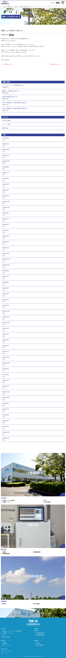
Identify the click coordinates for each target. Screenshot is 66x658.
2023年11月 (6, 259)
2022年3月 (5, 345)
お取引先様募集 (36, 603)
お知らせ (16, 6)
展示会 (4, 128)
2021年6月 (5, 374)
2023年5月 (5, 288)
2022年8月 (5, 328)
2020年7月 (5, 409)
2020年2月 (5, 426)
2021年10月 (6, 363)
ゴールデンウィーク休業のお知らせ (13, 85)
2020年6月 (5, 415)
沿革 (45, 500)
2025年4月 (5, 184)
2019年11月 (6, 438)
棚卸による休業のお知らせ (12, 30)
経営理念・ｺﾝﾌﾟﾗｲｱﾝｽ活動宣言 (8, 500)
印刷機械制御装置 (37, 552)
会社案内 (3, 628)
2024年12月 (6, 196)
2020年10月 (6, 397)
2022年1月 (5, 351)
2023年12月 (6, 253)
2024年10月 (6, 207)
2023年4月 (5, 294)
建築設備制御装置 (6, 553)
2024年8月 (5, 213)
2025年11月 (6, 155)
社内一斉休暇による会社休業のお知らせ (14, 102)
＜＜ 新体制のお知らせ (7, 64)
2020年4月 (5, 420)
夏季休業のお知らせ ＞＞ (57, 64)
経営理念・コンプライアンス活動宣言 (11, 631)
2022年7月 (5, 334)
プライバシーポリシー (6, 651)
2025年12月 (6, 149)
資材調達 (36, 640)
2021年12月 (6, 357)
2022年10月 (6, 322)
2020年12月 (6, 392)
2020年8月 (5, 403)
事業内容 (36, 628)
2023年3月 (5, 299)
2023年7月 (5, 276)
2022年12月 (6, 311)
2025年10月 (6, 161)
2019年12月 (6, 432)
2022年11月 (6, 317)
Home (4, 6)
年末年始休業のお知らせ (9, 96)
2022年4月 (5, 340)
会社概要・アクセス (6, 501)
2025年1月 (5, 190)
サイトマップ (4, 653)
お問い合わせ (4, 649)
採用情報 (3, 640)
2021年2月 (5, 386)
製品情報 (4, 552)
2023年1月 (5, 305)
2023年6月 (5, 282)
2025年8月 (5, 167)
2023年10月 (6, 265)
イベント (5, 124)
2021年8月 (5, 369)
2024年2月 (5, 242)
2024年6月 (5, 224)
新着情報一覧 (9, 6)
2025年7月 (5, 172)
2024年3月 (5, 236)
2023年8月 (5, 271)
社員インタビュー (6, 645)
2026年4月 (5, 138)
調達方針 (4, 603)
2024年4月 (5, 230)
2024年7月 (5, 219)
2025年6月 (5, 178)
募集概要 (4, 643)
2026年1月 (5, 144)
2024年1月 (5, 247)
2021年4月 (5, 380)
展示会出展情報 (47, 501)
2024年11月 (6, 201)
